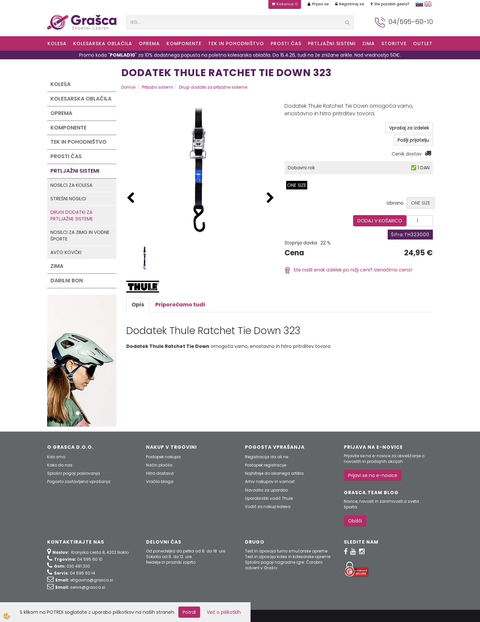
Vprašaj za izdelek (409, 128)
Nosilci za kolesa (71, 185)
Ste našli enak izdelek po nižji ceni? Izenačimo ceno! (348, 270)
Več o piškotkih (224, 612)
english (428, 4)
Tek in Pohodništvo (236, 43)
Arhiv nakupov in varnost (270, 481)
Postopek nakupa (163, 457)
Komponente (183, 43)
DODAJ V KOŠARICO (379, 220)
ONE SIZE (296, 185)
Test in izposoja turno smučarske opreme (286, 551)
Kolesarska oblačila (102, 43)
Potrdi (189, 612)
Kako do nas (60, 465)
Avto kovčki (65, 252)
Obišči (355, 521)
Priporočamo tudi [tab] (180, 304)
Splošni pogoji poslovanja (73, 473)
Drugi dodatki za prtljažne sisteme (71, 215)
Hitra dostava (160, 473)
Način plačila (159, 465)
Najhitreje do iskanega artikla (274, 473)
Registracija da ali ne (266, 457)
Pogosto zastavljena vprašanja (78, 481)
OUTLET (423, 43)
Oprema (149, 43)
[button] (270, 198)
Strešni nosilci (68, 198)
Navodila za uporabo (266, 490)
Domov (128, 87)
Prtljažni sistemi (332, 43)
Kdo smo (56, 457)
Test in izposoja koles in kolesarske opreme (287, 556)
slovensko (419, 4)
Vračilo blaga (159, 481)
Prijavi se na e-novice (372, 475)
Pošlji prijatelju (413, 140)
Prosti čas (286, 43)
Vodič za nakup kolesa (267, 506)
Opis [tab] (138, 304)
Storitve (393, 43)
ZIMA (368, 43)
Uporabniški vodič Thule (269, 498)
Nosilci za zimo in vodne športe (79, 235)
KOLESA (57, 43)
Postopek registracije (265, 465)
